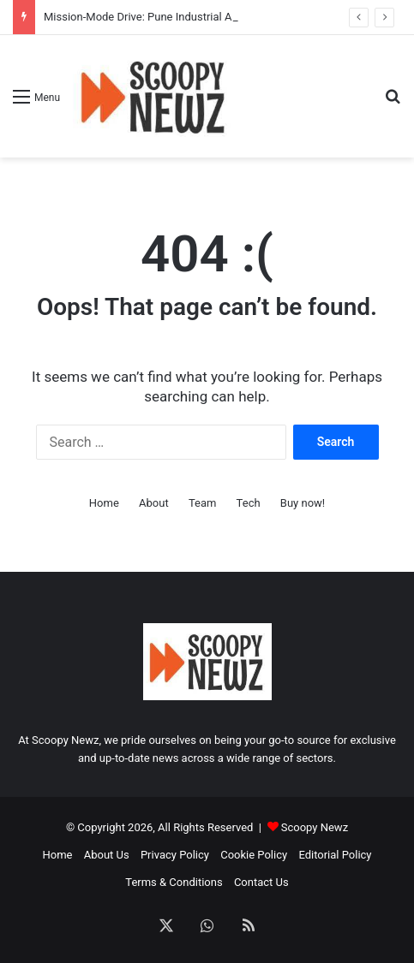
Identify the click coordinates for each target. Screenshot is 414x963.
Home (104, 502)
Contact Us (261, 882)
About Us (106, 854)
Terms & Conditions (173, 882)
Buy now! (302, 502)
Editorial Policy (334, 854)
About (154, 502)
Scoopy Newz (314, 827)
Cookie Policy (253, 854)
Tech (249, 502)
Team (203, 502)
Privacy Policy (175, 854)
